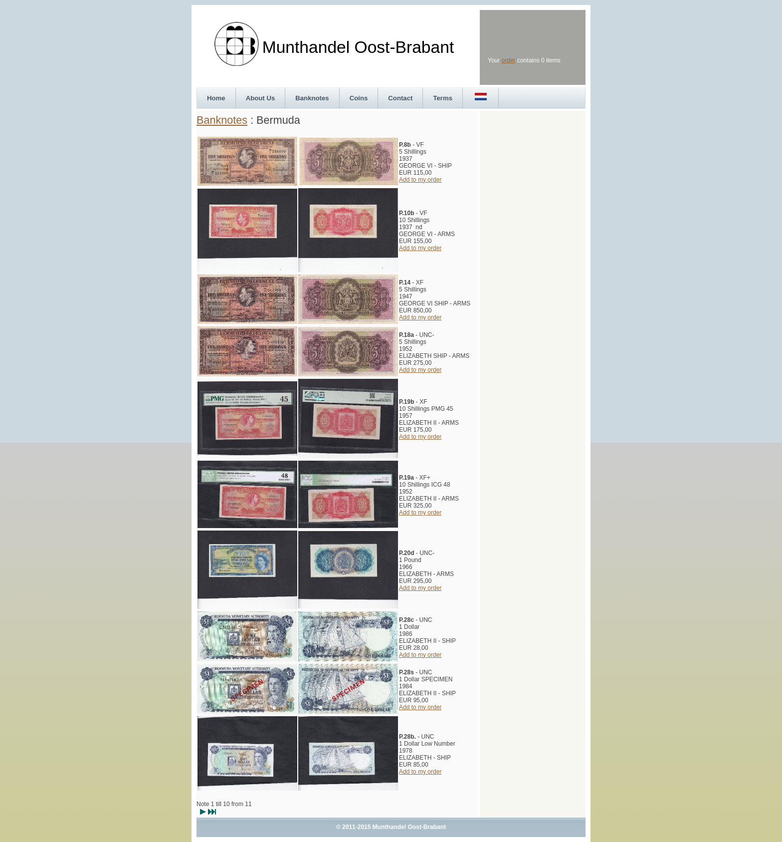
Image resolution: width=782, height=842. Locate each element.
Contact (400, 98)
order (509, 60)
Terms (442, 98)
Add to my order (420, 179)
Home (216, 98)
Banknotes (312, 98)
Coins (359, 98)
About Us (260, 98)
